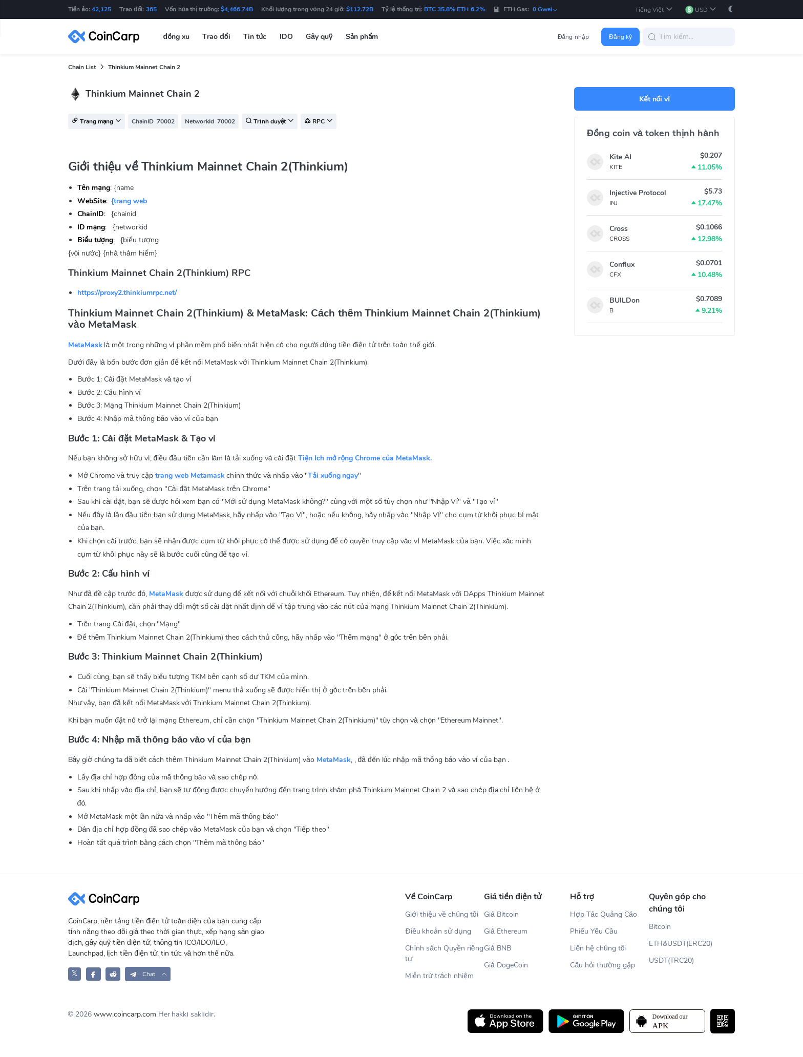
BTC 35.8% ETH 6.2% (454, 9)
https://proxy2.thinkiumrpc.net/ (127, 293)
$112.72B (359, 9)
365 (151, 9)
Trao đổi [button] (216, 36)
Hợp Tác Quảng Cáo (603, 914)
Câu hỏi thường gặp (602, 965)
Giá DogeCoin (506, 965)
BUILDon (624, 300)
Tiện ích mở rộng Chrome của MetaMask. (365, 458)
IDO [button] (286, 36)
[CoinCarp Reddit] (112, 973)
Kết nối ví (654, 99)
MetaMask (85, 345)
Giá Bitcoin (501, 914)
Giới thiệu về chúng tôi (441, 914)
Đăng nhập (573, 37)
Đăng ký (620, 37)
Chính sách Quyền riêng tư (444, 953)
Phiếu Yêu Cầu (594, 931)
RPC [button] (318, 122)
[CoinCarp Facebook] (93, 973)
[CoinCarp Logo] (106, 36)
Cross (618, 229)
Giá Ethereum (505, 931)
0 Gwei (545, 9)
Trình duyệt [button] (269, 122)
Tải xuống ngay (333, 475)
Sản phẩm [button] (362, 36)
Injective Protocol (637, 193)
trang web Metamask (190, 475)
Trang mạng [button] (97, 122)
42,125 (101, 9)
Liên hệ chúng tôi (598, 948)
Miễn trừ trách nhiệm (439, 976)
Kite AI (620, 157)
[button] (654, 9)
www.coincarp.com (125, 1014)
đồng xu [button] (176, 36)
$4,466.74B (237, 9)
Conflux (622, 264)
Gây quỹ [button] (319, 36)
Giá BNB (497, 948)
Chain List (82, 67)
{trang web (129, 201)
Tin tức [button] (254, 36)
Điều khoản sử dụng (438, 931)
